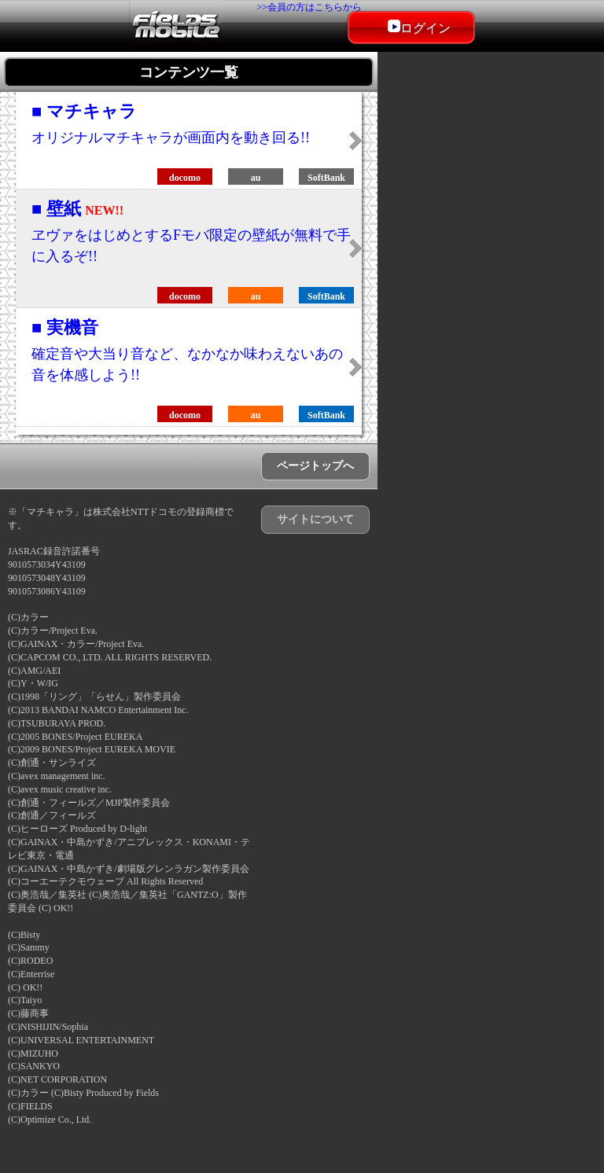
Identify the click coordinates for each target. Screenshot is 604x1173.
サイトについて (315, 519)
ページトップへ (315, 466)
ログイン (419, 27)
